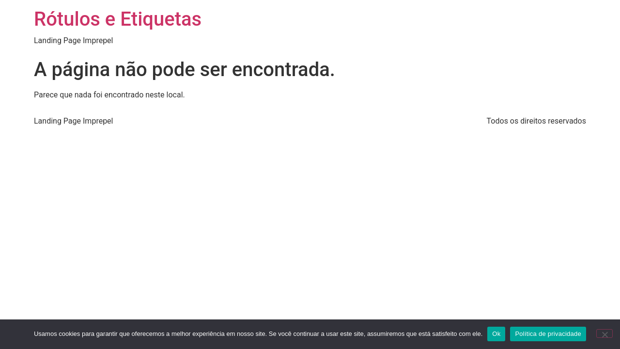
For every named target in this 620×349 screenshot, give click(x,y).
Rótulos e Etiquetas (118, 19)
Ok (496, 333)
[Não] (604, 333)
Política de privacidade (548, 333)
